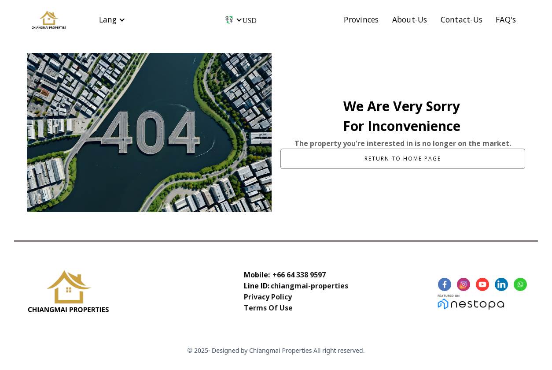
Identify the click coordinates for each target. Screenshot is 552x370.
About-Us (409, 19)
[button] (112, 19)
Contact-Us (462, 19)
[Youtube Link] (483, 284)
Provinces (361, 19)
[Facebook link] (445, 284)
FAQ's (506, 19)
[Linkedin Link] (502, 284)
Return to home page (402, 158)
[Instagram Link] (464, 284)
